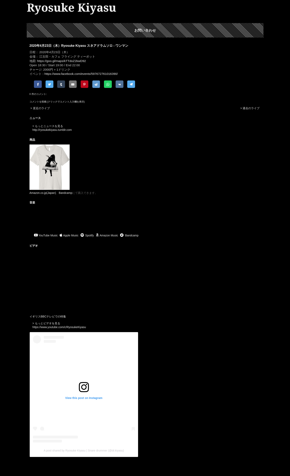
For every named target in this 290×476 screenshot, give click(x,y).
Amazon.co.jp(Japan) (43, 192)
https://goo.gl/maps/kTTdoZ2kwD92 (61, 61)
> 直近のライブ (40, 108)
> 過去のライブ (249, 108)
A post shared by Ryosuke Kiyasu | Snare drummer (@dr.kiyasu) (84, 450)
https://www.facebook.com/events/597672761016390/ (81, 73)
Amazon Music (107, 235)
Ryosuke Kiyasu (71, 7)
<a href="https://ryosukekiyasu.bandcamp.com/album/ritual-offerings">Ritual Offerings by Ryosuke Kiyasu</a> (145, 219)
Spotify (87, 235)
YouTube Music (46, 235)
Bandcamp (65, 192)
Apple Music (69, 235)
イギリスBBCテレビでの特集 (48, 316)
